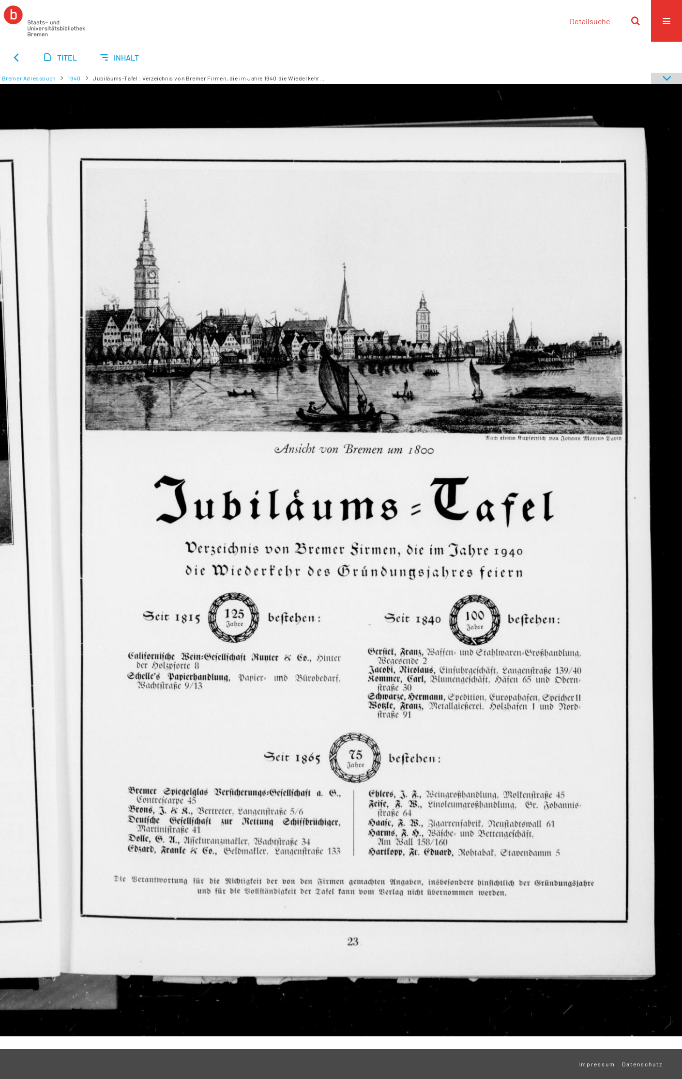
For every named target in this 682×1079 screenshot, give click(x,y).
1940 (74, 78)
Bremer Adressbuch (29, 78)
